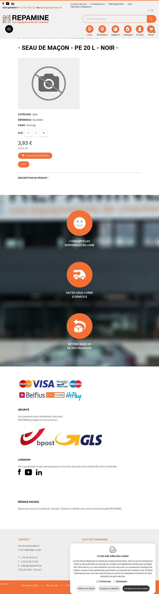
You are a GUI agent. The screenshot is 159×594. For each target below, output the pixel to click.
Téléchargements (116, 4)
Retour (4, 584)
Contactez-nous (97, 4)
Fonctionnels (105, 578)
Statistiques (121, 578)
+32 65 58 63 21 (27, 7)
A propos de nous (79, 4)
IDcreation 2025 (30, 585)
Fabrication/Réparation (81, 6)
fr (148, 10)
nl (152, 10)
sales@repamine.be (51, 7)
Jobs (130, 4)
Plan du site (52, 585)
